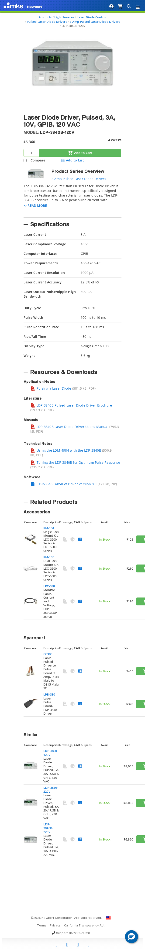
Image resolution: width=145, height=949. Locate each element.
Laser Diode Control (92, 17)
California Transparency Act (84, 925)
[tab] (72, 199)
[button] (35, 205)
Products (45, 17)
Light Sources (64, 17)
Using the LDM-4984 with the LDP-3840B (65, 450)
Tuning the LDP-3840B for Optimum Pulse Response (75, 462)
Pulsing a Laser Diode (50, 388)
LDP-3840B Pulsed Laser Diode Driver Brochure (71, 405)
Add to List (72, 160)
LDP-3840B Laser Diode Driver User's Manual (69, 426)
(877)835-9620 (79, 933)
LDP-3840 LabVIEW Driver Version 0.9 (63, 484)
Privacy (55, 925)
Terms (41, 925)
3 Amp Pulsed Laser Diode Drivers (95, 22)
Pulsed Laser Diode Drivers (47, 22)
